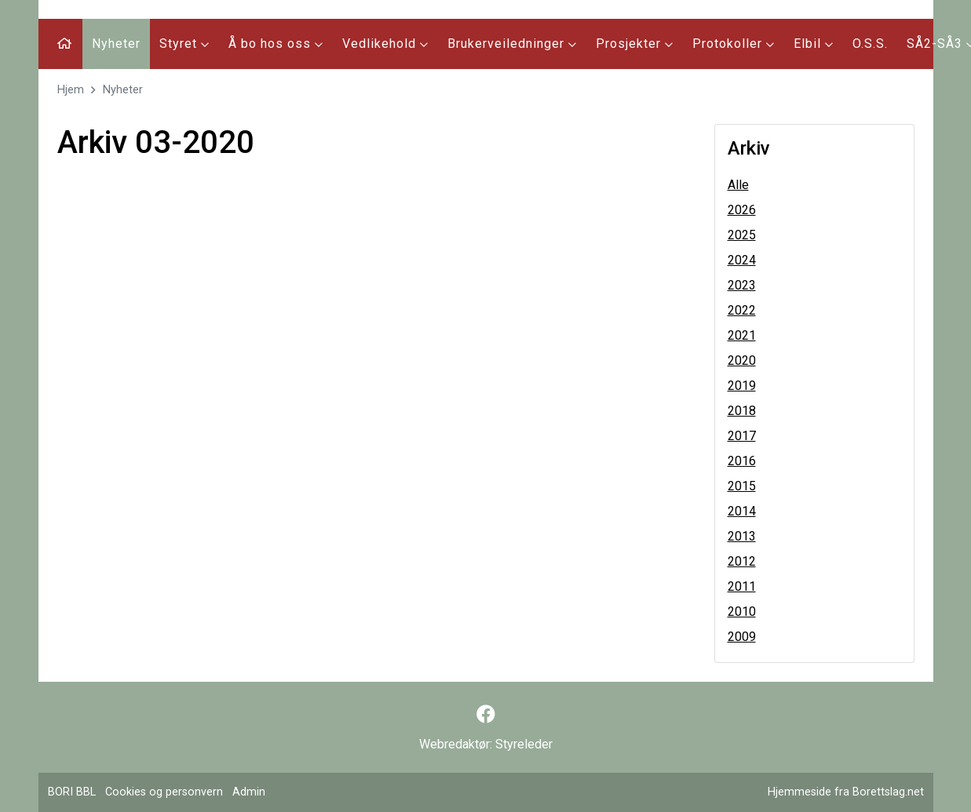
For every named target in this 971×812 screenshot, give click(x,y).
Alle (738, 184)
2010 (742, 611)
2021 (742, 335)
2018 (742, 410)
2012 (742, 561)
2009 (742, 636)
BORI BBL (72, 792)
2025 (742, 235)
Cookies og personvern (164, 792)
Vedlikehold (385, 43)
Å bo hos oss (275, 43)
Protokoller (733, 43)
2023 (742, 285)
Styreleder (524, 744)
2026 (742, 209)
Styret (184, 43)
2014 (742, 511)
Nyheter (116, 43)
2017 (742, 435)
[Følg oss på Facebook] (486, 715)
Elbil (814, 43)
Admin (248, 792)
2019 (742, 385)
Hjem (70, 89)
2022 (742, 310)
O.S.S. (870, 43)
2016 (742, 460)
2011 (742, 586)
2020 (742, 360)
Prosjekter (634, 43)
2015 (742, 486)
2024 (742, 260)
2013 (742, 536)
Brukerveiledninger (512, 43)
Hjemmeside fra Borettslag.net (846, 792)
